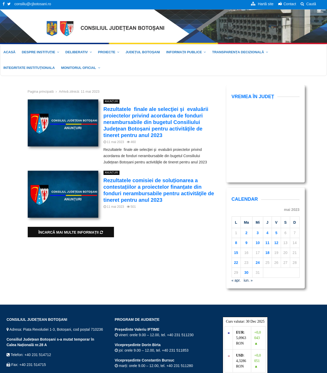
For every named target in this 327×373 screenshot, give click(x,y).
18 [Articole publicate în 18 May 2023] (267, 185)
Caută (308, 4)
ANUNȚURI (111, 101)
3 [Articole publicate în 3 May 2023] (258, 165)
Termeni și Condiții (238, 368)
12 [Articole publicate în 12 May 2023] (276, 175)
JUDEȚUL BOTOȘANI (142, 52)
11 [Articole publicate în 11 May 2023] (267, 175)
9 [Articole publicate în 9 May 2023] (246, 175)
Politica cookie (309, 368)
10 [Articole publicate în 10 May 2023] (258, 175)
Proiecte (106, 52)
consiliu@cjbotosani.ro (32, 4)
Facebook (17, 338)
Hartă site (213, 368)
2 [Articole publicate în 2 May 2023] (246, 165)
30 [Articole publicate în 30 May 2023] (246, 205)
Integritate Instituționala (29, 68)
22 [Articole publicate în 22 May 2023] (236, 195)
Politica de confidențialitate (275, 368)
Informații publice (184, 52)
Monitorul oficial (78, 68)
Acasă (9, 52)
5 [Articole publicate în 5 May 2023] (276, 165)
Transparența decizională (238, 52)
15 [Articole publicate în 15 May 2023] (236, 185)
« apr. (236, 213)
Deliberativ (76, 52)
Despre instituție (38, 52)
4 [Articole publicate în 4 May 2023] (267, 165)
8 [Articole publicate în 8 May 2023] (236, 175)
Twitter (14, 348)
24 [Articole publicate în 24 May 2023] (258, 195)
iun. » (248, 213)
